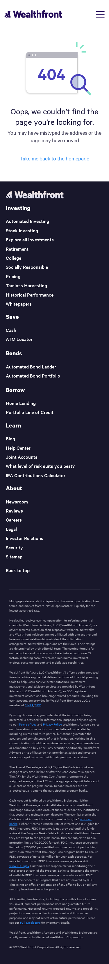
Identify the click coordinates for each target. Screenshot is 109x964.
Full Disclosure (30, 922)
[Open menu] (100, 14)
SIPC (38, 705)
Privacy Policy (52, 724)
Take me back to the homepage (54, 158)
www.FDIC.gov (19, 865)
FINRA (29, 705)
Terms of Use (27, 724)
